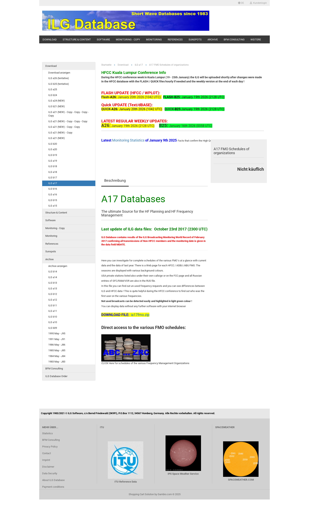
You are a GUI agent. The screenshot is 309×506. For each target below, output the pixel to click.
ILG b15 (52, 200)
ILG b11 (52, 305)
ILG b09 (52, 327)
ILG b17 (52, 177)
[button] (241, 3)
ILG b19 (52, 155)
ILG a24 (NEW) (56, 100)
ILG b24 (52, 95)
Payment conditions (53, 486)
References (175, 39)
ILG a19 (52, 160)
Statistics (47, 433)
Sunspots (195, 39)
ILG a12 (52, 299)
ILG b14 (52, 271)
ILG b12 (52, 294)
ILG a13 (52, 288)
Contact (46, 453)
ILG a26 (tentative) (58, 78)
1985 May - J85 (56, 350)
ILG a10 (52, 322)
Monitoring (154, 39)
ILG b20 (52, 143)
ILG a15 (52, 205)
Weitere (255, 39)
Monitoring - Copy (128, 39)
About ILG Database (53, 480)
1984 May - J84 (56, 356)
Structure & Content (77, 39)
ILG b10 (52, 316)
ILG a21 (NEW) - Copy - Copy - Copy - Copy (68, 114)
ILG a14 (52, 277)
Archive (213, 39)
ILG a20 (52, 149)
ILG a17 (52, 183)
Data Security (49, 473)
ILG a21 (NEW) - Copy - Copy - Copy (67, 121)
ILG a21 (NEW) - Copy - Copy (64, 126)
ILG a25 (52, 89)
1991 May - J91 (56, 339)
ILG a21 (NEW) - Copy (60, 132)
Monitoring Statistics (128, 140)
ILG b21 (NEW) (56, 106)
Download (50, 39)
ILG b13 (52, 282)
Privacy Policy (50, 446)
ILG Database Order (56, 376)
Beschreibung (115, 180)
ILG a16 (52, 194)
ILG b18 (52, 166)
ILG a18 (52, 172)
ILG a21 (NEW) (56, 138)
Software (103, 39)
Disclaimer (48, 466)
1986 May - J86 (56, 344)
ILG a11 (52, 310)
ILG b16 (52, 188)
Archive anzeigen (57, 266)
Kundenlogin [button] (258, 3)
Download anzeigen (59, 72)
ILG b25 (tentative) (58, 83)
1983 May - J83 (56, 361)
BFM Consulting (234, 39)
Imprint (46, 459)
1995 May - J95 (56, 333)
